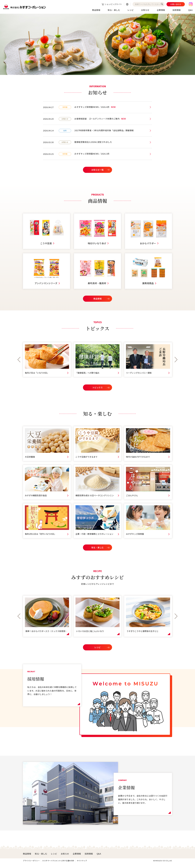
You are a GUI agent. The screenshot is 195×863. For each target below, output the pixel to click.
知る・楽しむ (114, 9)
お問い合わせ (175, 4)
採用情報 (176, 9)
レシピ (130, 9)
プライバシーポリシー (31, 860)
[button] (19, 359)
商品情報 (96, 9)
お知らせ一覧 (97, 169)
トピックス (97, 387)
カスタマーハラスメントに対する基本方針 (58, 860)
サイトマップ (82, 860)
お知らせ (145, 9)
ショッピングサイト (113, 4)
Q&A (190, 9)
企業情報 (161, 9)
